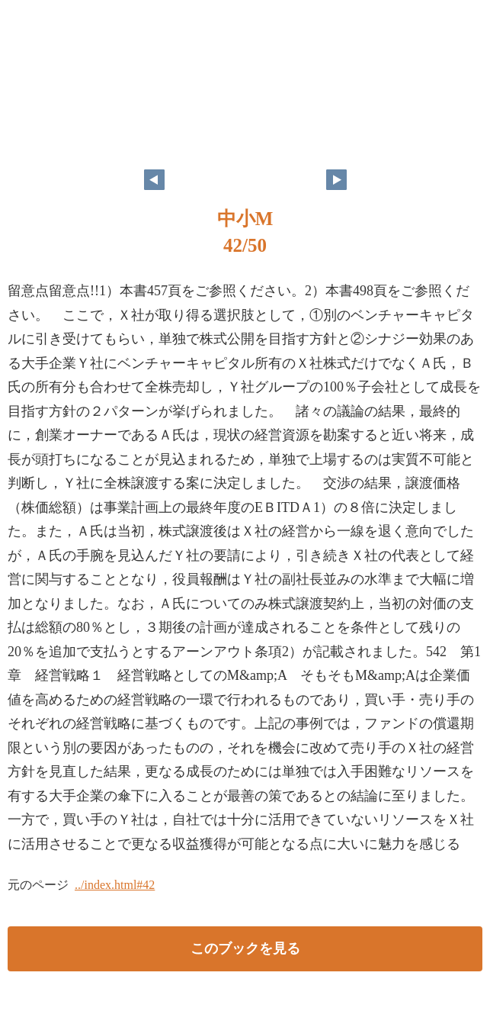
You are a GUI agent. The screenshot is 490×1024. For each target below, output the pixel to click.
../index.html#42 (115, 884)
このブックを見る (245, 948)
